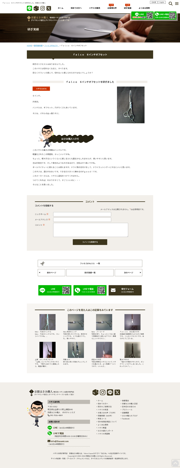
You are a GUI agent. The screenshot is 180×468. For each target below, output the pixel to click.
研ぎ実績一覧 (90, 275)
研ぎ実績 (127, 8)
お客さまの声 (107, 415)
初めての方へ (76, 8)
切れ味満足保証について (107, 424)
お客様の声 (112, 8)
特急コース (102, 421)
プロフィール (127, 412)
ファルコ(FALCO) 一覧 (90, 266)
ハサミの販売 (94, 8)
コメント (40, 224)
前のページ (51, 275)
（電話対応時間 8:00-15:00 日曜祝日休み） (71, 437)
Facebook (125, 421)
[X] (48, 9)
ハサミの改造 (103, 412)
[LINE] (29, 9)
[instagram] (102, 397)
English (162, 2)
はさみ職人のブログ (130, 418)
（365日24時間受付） (64, 430)
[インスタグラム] (42, 9)
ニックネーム (42, 214)
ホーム (60, 8)
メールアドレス (42, 219)
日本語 (154, 2)
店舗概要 (125, 415)
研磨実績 (105, 418)
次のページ (128, 275)
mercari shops (95, 395)
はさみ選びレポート (105, 433)
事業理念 (125, 403)
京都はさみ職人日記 (130, 406)
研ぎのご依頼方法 (105, 409)
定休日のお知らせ (129, 409)
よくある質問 (144, 8)
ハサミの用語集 (104, 436)
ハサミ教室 (102, 430)
